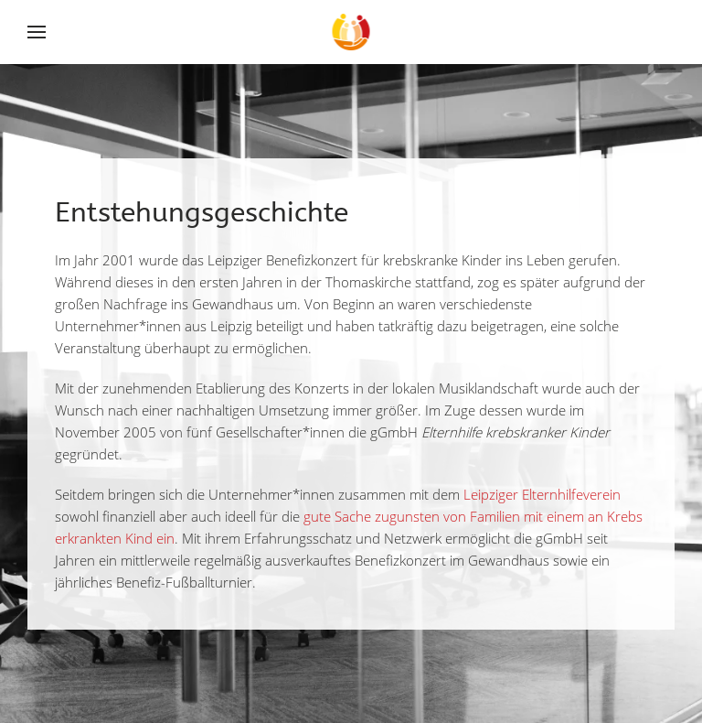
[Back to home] (351, 32)
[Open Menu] (38, 32)
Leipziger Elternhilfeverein (542, 494)
